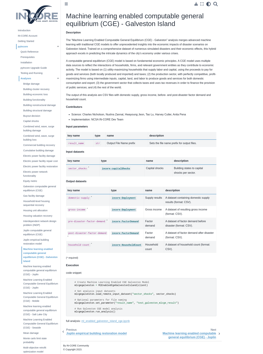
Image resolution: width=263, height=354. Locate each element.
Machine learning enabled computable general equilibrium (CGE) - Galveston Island (40, 255)
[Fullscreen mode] (202, 4)
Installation (26, 62)
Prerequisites (27, 57)
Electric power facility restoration (40, 166)
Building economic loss (35, 94)
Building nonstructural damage (39, 105)
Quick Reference (29, 51)
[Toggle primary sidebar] (66, 4)
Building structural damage (37, 110)
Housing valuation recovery (37, 215)
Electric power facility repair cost (40, 161)
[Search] (215, 4)
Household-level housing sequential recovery (36, 203)
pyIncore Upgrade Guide (33, 68)
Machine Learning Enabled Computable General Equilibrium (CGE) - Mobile (40, 297)
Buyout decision (31, 116)
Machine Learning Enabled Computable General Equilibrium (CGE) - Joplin (40, 283)
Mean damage (31, 333)
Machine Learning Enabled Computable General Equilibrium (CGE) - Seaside (40, 323)
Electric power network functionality (35, 173)
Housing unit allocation (35, 210)
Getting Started (26, 41)
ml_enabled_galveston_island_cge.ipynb (105, 321)
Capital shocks (31, 121)
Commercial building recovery (39, 145)
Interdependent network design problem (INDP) (39, 223)
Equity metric (30, 181)
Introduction (24, 30)
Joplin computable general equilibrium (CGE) (37, 232)
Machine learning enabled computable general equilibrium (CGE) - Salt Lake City (40, 310)
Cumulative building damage (38, 150)
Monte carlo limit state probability (35, 340)
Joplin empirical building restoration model (36, 241)
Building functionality (34, 99)
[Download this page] (196, 3)
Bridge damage (31, 83)
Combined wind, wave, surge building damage (38, 128)
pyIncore (23, 46)
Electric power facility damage (39, 155)
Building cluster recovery (36, 89)
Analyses (25, 78)
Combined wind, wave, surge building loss (38, 138)
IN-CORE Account (27, 35)
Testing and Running (31, 73)
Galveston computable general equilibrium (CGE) (39, 188)
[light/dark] (208, 4)
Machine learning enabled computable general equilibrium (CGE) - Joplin (40, 270)
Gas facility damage (33, 195)
